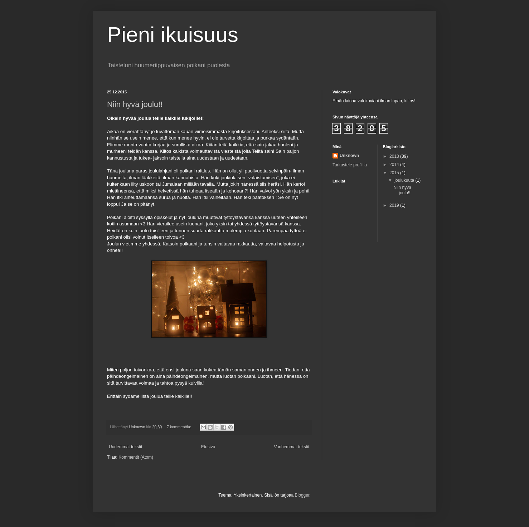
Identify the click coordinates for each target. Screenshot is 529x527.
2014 (394, 164)
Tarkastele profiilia (350, 164)
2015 (394, 172)
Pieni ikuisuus (172, 35)
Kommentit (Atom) (135, 457)
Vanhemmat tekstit (291, 446)
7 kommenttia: (179, 427)
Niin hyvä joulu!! (134, 104)
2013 (394, 156)
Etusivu (208, 446)
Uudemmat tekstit (125, 446)
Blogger (302, 495)
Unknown (349, 155)
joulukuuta (404, 180)
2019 (394, 205)
